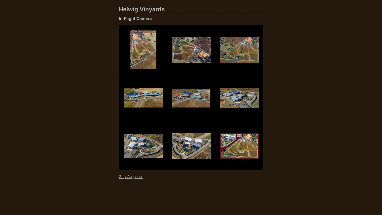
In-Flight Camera (135, 18)
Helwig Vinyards (142, 9)
